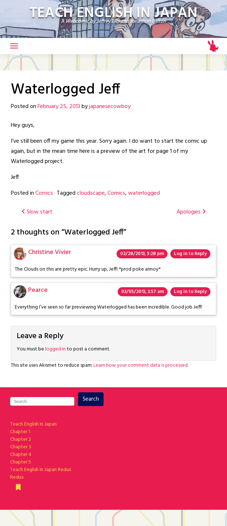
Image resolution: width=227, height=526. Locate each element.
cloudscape (91, 193)
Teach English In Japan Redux (40, 470)
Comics (44, 193)
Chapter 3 (20, 447)
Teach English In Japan (33, 424)
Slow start (37, 212)
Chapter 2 (20, 439)
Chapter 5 (20, 462)
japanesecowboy (110, 106)
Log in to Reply (190, 254)
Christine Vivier (49, 252)
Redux (17, 477)
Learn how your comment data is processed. (140, 365)
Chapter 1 (20, 432)
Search (91, 399)
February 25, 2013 (59, 106)
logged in (55, 349)
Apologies (191, 212)
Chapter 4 (20, 454)
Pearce (38, 290)
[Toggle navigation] (14, 45)
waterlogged (144, 193)
